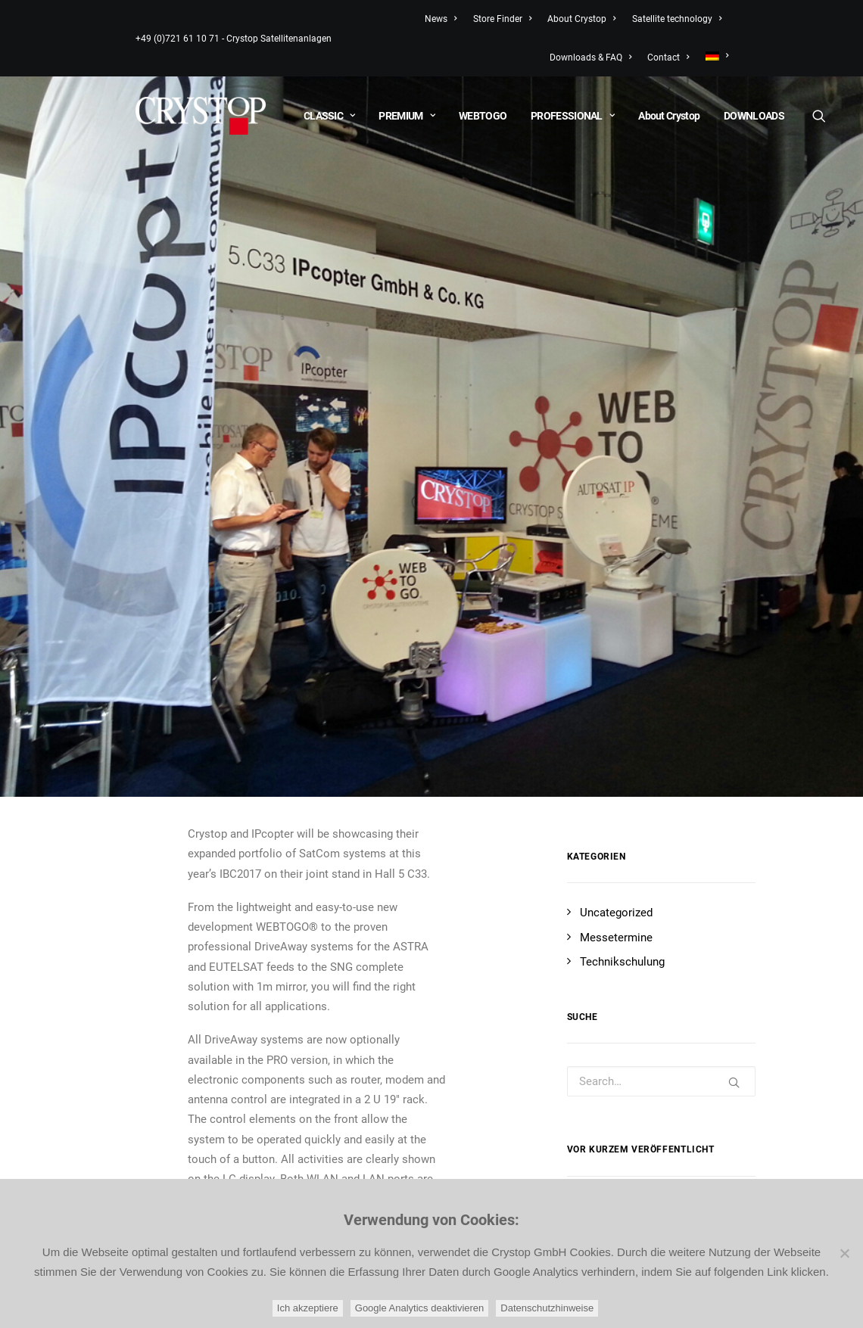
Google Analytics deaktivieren (419, 1308)
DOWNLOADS (754, 116)
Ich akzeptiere (307, 1308)
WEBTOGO (482, 116)
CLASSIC (329, 116)
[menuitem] (713, 56)
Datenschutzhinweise (547, 1308)
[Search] (818, 115)
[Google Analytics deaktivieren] (844, 1253)
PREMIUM (407, 116)
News (440, 19)
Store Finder (502, 19)
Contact (668, 57)
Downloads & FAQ (590, 57)
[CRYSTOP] (201, 116)
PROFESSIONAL (572, 116)
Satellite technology (676, 19)
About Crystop (581, 19)
